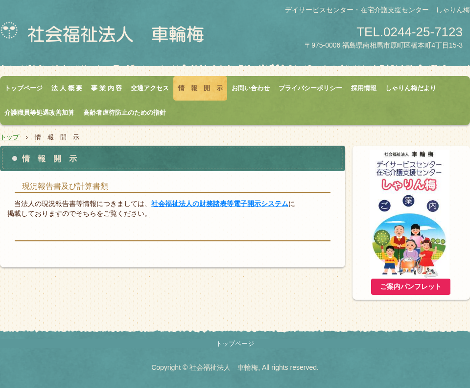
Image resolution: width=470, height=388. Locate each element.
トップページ (23, 88)
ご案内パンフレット (411, 286)
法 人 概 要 (66, 88)
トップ (9, 137)
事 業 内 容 (106, 88)
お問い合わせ (251, 88)
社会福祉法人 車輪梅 (115, 37)
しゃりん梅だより (410, 88)
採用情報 (363, 88)
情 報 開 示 (200, 88)
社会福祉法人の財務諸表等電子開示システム (219, 203)
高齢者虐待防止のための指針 (124, 112)
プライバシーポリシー (310, 88)
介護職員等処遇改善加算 (39, 112)
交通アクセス (150, 88)
